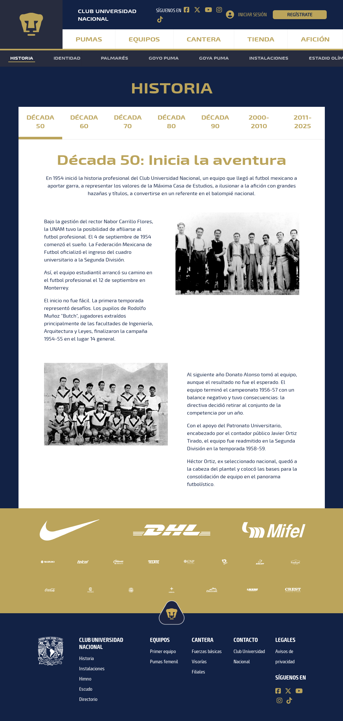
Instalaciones (268, 58)
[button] (249, 15)
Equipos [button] (144, 39)
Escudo (85, 689)
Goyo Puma (164, 58)
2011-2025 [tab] (303, 122)
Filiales (198, 672)
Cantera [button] (204, 39)
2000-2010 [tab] (259, 122)
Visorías (199, 661)
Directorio (88, 699)
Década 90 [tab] (215, 122)
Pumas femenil (164, 661)
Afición (315, 39)
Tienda (260, 39)
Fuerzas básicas (207, 651)
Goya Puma (214, 58)
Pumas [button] (89, 39)
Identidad (67, 58)
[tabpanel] (171, 322)
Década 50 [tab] (40, 122)
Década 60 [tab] (84, 122)
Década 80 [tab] (171, 122)
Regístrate (299, 15)
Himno (85, 679)
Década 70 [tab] (128, 122)
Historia (21, 58)
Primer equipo (163, 651)
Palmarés (114, 58)
